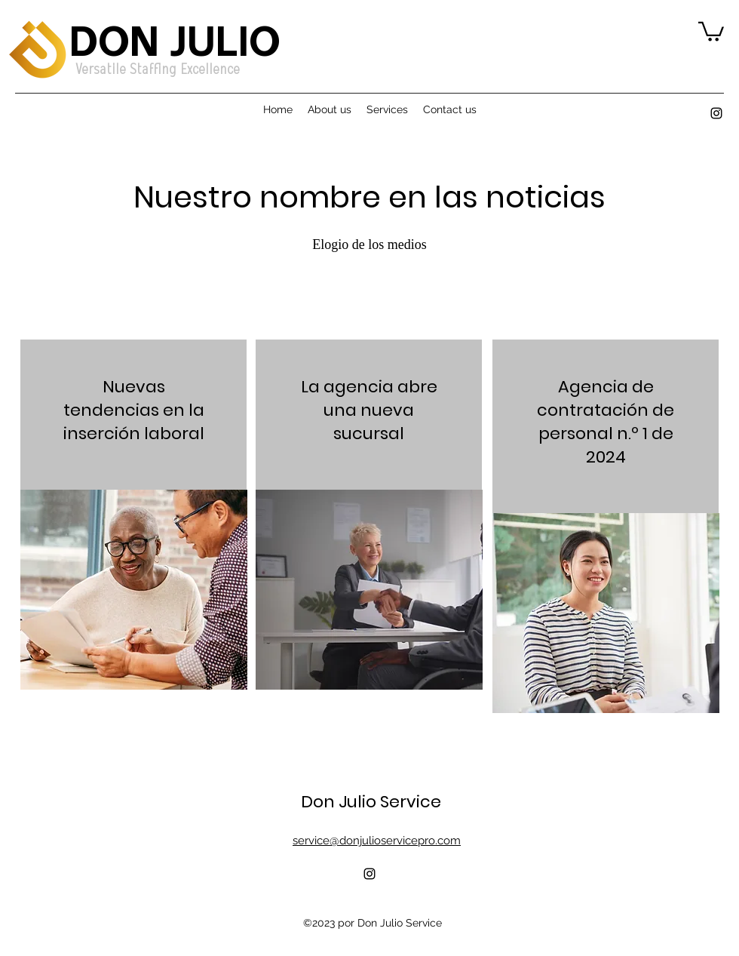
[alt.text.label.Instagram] (716, 113)
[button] (711, 30)
